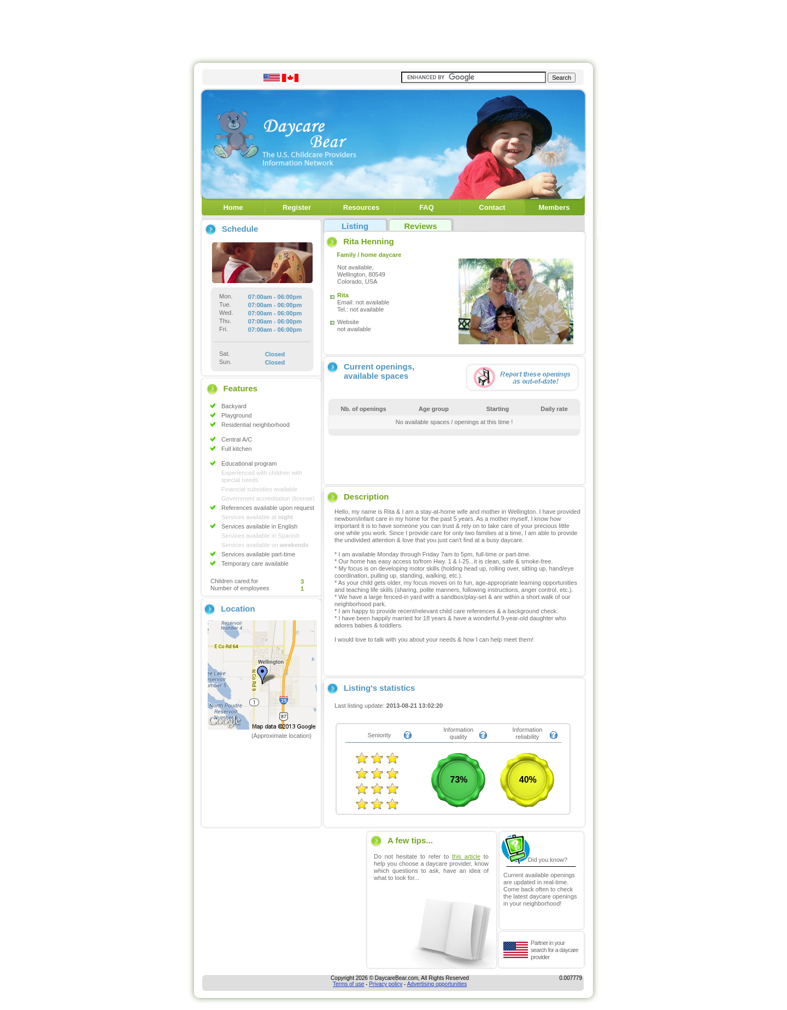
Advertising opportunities (437, 984)
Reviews (420, 226)
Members (553, 207)
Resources (361, 207)
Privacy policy (385, 984)
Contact (492, 207)
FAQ (426, 207)
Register (297, 207)
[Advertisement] (393, 29)
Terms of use (348, 984)
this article (466, 856)
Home (233, 207)
